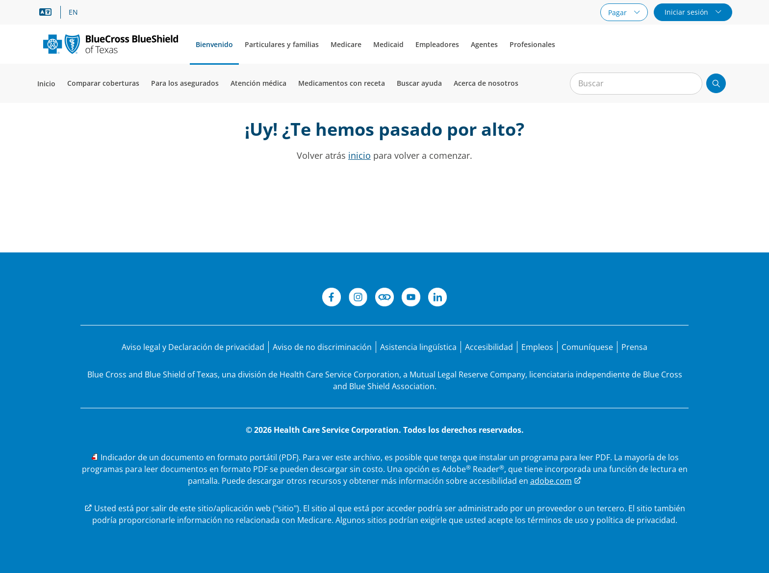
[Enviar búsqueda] (716, 83)
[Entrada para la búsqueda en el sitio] (636, 84)
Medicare (346, 44)
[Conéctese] (384, 298)
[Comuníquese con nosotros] (587, 347)
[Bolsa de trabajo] (537, 347)
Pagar (618, 12)
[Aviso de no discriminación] (322, 347)
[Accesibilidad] (489, 347)
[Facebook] (331, 298)
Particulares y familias (282, 44)
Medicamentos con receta (341, 83)
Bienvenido (214, 44)
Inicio (46, 83)
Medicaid (388, 44)
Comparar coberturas (103, 83)
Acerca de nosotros (486, 83)
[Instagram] (358, 298)
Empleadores (437, 44)
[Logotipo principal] (110, 43)
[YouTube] (411, 298)
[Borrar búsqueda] (689, 84)
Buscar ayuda (419, 83)
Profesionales (532, 44)
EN (73, 12)
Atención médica (258, 83)
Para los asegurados (185, 83)
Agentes (484, 44)
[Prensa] (634, 347)
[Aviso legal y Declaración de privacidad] (193, 347)
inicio (359, 155)
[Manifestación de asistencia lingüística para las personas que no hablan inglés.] (418, 347)
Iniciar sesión (687, 12)
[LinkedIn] (437, 298)
